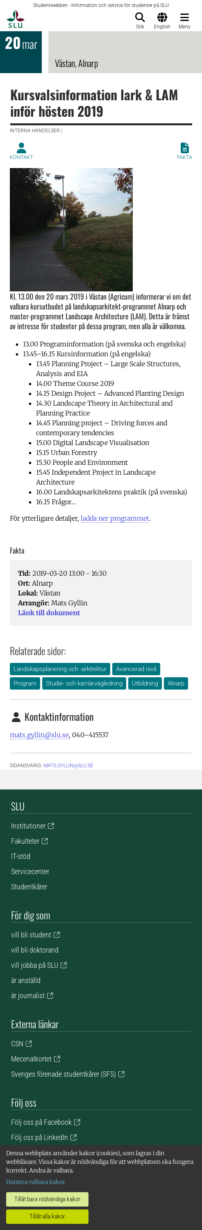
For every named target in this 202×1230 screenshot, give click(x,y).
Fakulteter (25, 841)
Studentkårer (29, 886)
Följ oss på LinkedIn (39, 1137)
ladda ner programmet (115, 518)
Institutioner (28, 826)
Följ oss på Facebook (41, 1122)
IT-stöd (20, 856)
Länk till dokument (49, 613)
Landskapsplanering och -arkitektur (60, 669)
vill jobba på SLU (34, 965)
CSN (17, 1043)
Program (25, 683)
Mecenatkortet (31, 1059)
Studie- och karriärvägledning (84, 683)
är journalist (28, 995)
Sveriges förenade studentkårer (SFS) (63, 1074)
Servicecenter (30, 871)
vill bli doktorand (35, 950)
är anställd (26, 980)
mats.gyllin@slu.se (39, 735)
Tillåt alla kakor (47, 1216)
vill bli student (31, 934)
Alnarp (176, 683)
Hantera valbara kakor (35, 1182)
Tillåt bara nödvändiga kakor (47, 1199)
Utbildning (145, 683)
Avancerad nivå (136, 669)
